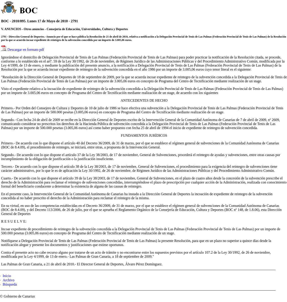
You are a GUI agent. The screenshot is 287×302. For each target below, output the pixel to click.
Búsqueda (10, 284)
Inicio (7, 276)
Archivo (8, 280)
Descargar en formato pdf (25, 49)
